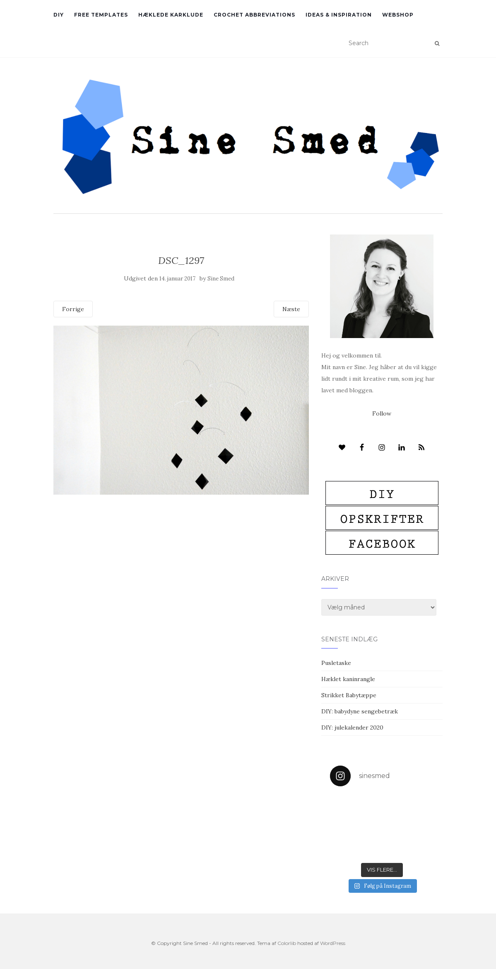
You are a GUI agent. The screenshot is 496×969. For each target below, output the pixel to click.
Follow (381, 413)
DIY (58, 15)
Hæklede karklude (170, 15)
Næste (291, 309)
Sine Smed (220, 278)
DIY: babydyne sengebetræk (359, 711)
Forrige (73, 309)
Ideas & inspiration (339, 15)
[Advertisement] (181, 555)
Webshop (398, 15)
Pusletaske (336, 663)
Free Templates (101, 15)
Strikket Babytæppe (348, 695)
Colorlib (286, 943)
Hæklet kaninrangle (348, 679)
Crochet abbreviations (254, 15)
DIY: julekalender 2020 (352, 727)
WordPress (332, 943)
